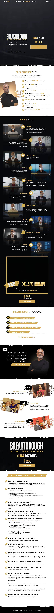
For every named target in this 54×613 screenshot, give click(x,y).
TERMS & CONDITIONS (37, 610)
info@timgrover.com (19, 597)
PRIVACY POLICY (30, 610)
